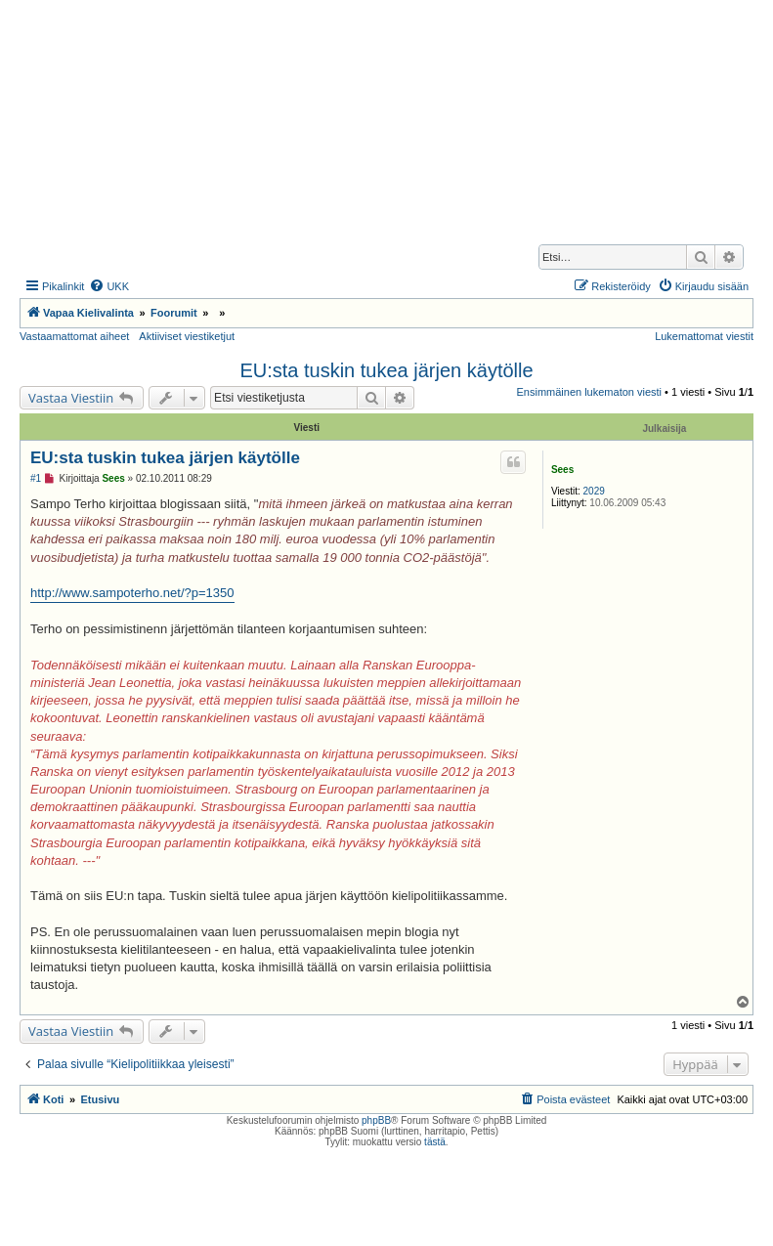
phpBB (376, 1120)
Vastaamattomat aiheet (74, 336)
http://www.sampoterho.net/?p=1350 (132, 592)
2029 (594, 491)
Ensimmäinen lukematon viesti (589, 392)
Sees (562, 469)
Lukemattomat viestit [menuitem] (704, 336)
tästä (435, 1142)
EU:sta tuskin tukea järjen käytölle (386, 370)
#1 (35, 478)
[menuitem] (109, 286)
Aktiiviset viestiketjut (187, 336)
